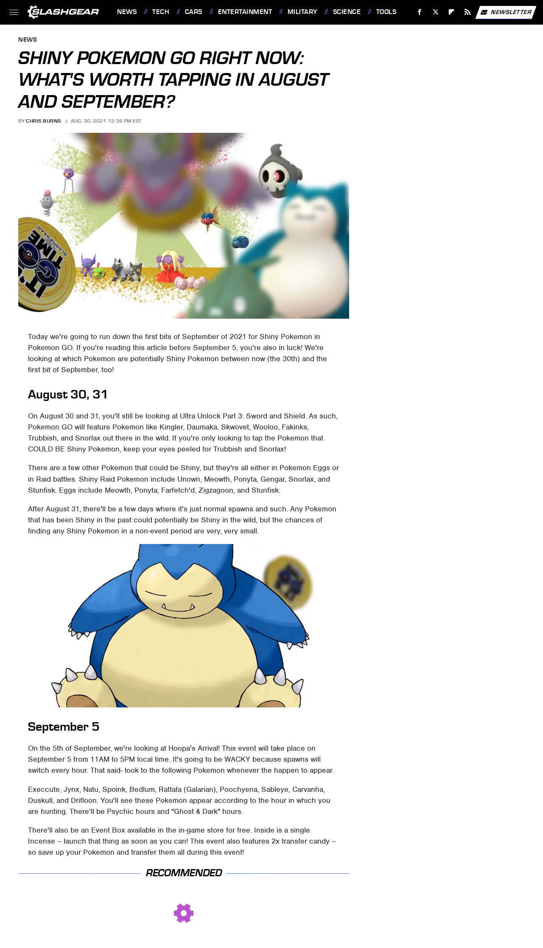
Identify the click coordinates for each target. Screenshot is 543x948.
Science (347, 12)
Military (302, 12)
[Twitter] (435, 12)
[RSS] (468, 12)
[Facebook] (420, 12)
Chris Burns (43, 121)
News (127, 12)
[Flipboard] (451, 12)
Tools (386, 12)
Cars (193, 12)
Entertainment (245, 12)
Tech (160, 12)
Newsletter (505, 12)
